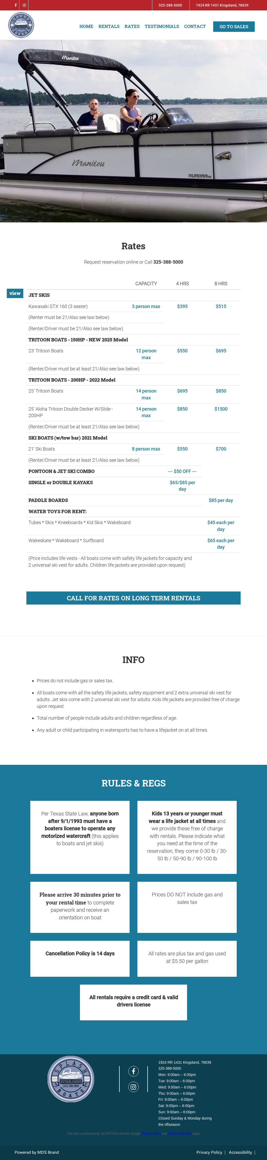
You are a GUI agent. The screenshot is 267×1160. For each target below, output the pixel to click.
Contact (195, 26)
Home (86, 26)
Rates (132, 26)
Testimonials (162, 26)
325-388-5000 (170, 5)
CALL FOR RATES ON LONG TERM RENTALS (133, 598)
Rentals (108, 26)
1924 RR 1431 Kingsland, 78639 (222, 5)
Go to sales (234, 26)
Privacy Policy (151, 1133)
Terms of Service (179, 1133)
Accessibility (240, 1153)
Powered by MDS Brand (37, 1153)
